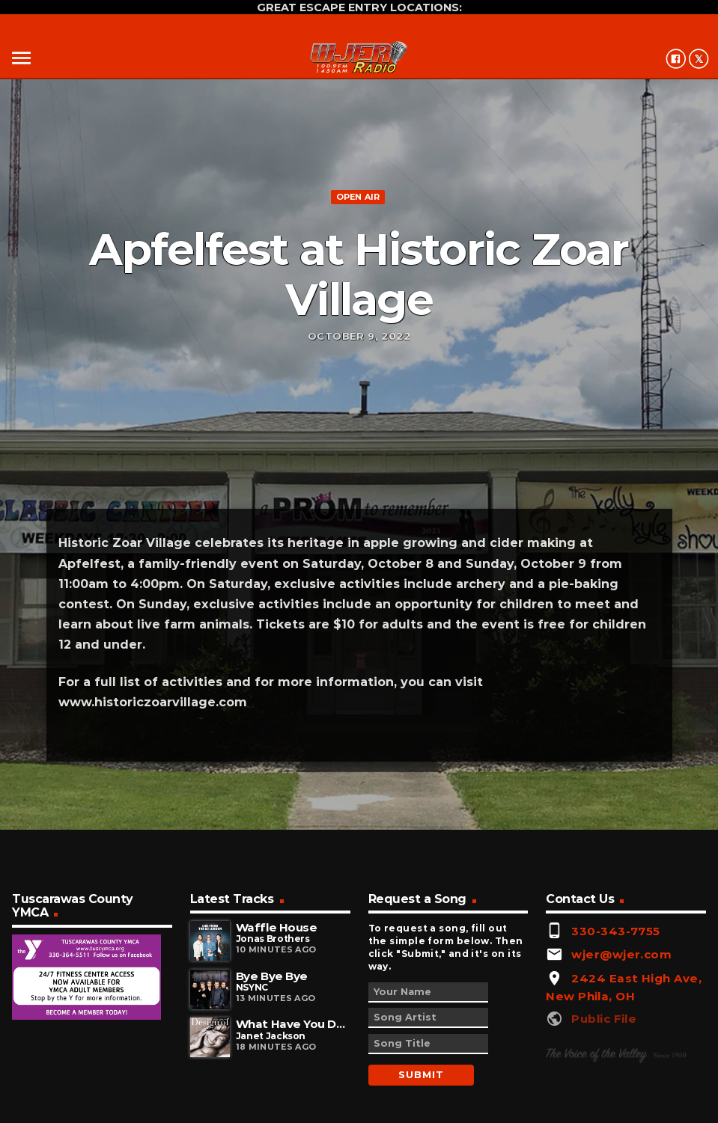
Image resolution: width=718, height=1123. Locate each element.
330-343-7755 (615, 931)
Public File (603, 1019)
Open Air (358, 197)
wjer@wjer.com (621, 954)
